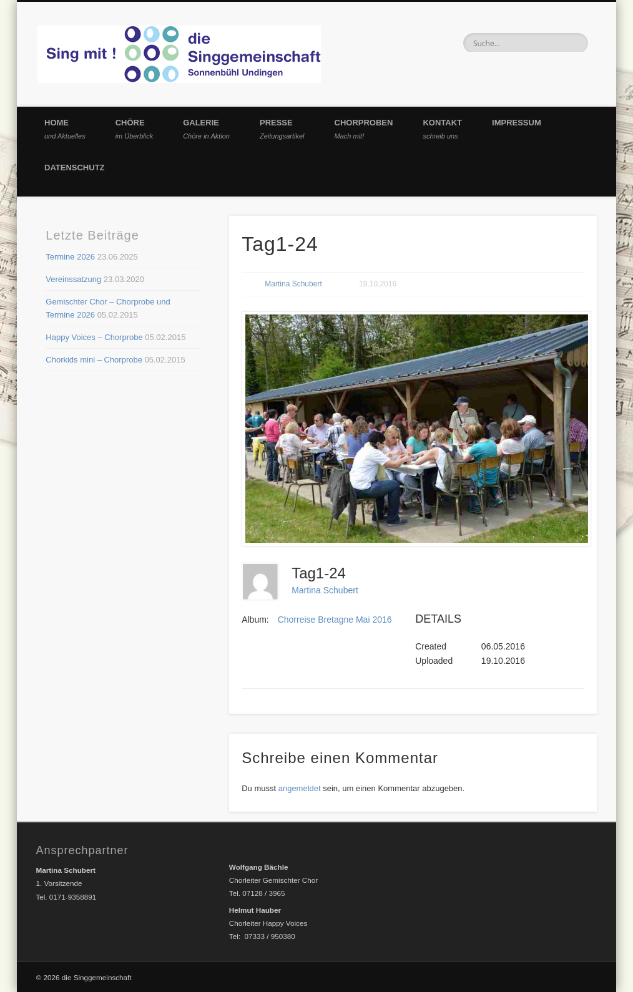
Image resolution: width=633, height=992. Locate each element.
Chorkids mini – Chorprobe (94, 359)
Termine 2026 (70, 256)
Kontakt (442, 129)
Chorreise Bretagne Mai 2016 (335, 620)
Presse (282, 129)
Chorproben (364, 129)
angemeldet (299, 788)
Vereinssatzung (73, 279)
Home (65, 129)
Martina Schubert (293, 284)
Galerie (206, 129)
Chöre (134, 129)
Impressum (516, 122)
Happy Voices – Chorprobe (94, 337)
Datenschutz (74, 167)
